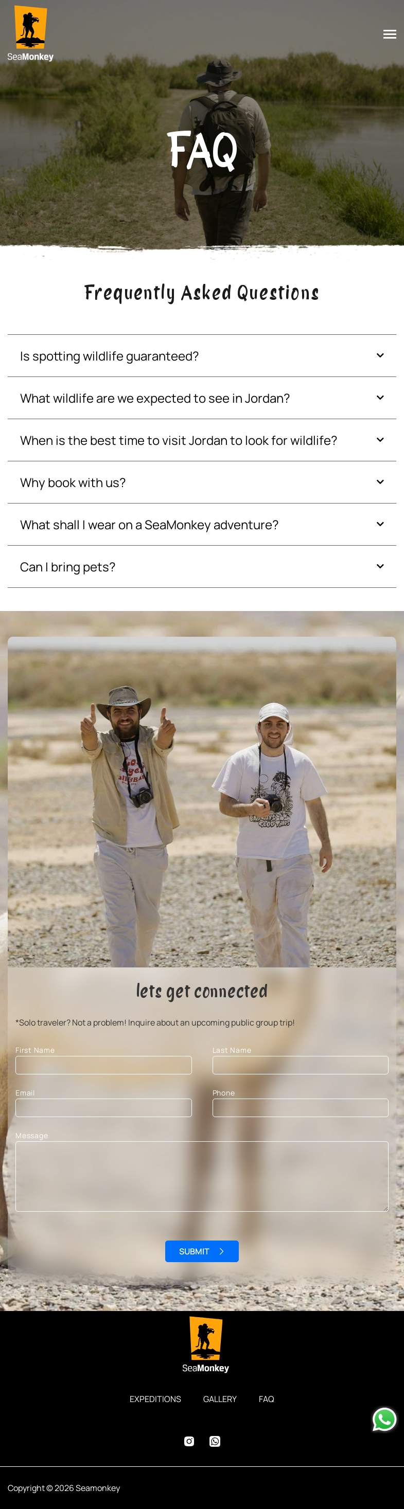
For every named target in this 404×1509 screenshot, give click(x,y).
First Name (103, 1059)
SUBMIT (194, 1251)
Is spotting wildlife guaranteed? (109, 355)
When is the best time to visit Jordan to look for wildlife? (179, 440)
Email (103, 1102)
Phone (301, 1102)
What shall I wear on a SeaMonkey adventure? (149, 524)
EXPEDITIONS (155, 1399)
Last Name (301, 1059)
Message (202, 1184)
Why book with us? (73, 482)
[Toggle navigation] (393, 35)
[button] (202, 355)
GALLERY (220, 1399)
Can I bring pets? (68, 566)
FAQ (266, 1399)
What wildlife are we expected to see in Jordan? (155, 397)
